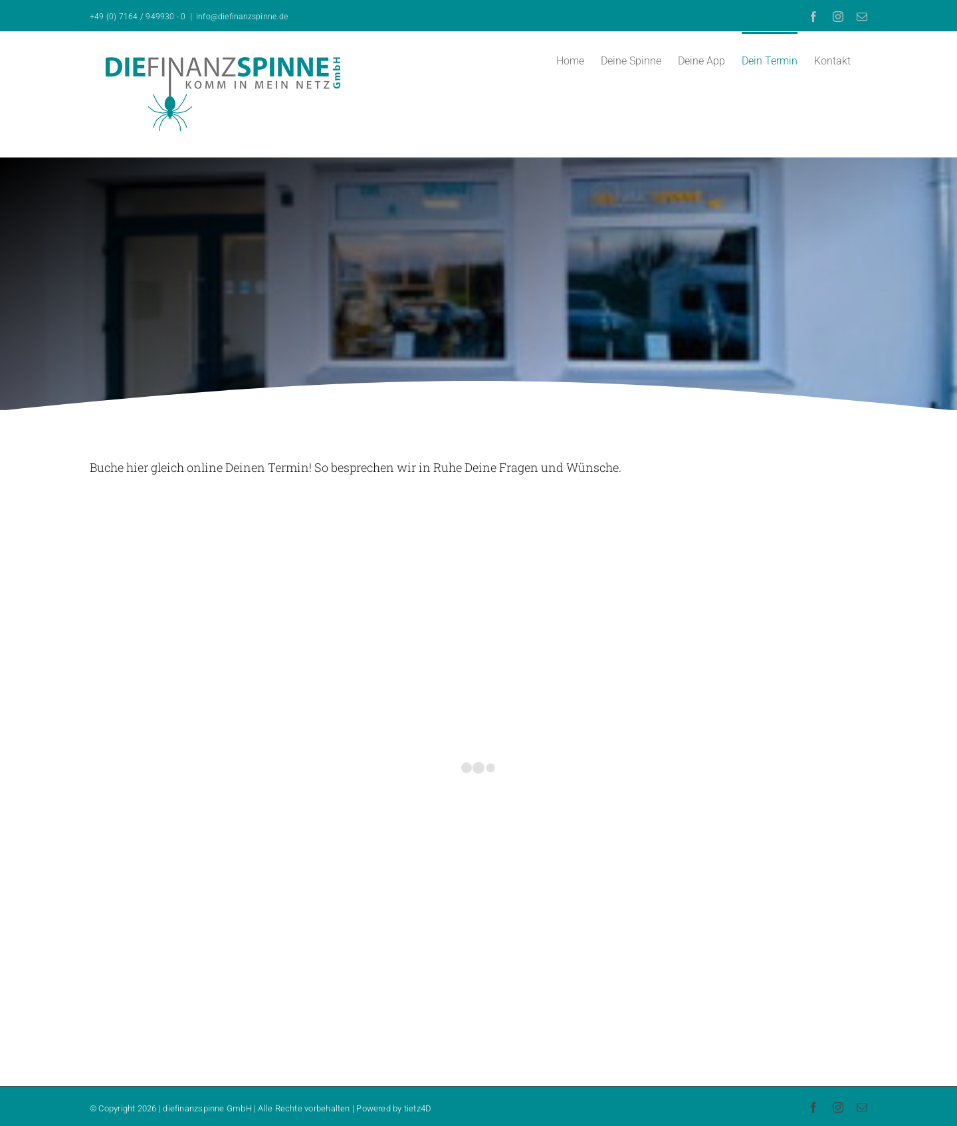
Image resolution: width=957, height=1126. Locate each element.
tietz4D (418, 1108)
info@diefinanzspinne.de (242, 16)
